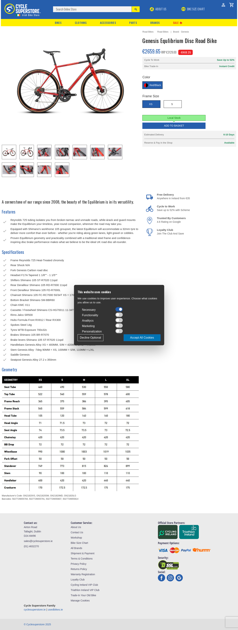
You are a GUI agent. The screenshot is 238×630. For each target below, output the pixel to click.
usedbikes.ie (55, 609)
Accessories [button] (108, 23)
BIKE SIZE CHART (193, 9)
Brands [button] (155, 23)
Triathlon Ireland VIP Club (85, 590)
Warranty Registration (83, 574)
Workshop (76, 537)
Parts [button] (133, 23)
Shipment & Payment (83, 553)
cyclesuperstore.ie (35, 609)
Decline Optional (90, 337)
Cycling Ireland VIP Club (84, 584)
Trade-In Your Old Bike (83, 595)
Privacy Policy (78, 563)
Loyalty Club (78, 579)
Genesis (185, 32)
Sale (178, 23)
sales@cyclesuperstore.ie (38, 541)
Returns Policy (79, 569)
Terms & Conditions (82, 558)
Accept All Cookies (142, 337)
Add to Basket (174, 125)
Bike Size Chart (79, 542)
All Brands (76, 548)
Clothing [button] (81, 23)
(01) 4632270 (31, 546)
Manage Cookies (80, 600)
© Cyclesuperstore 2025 (37, 624)
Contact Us (77, 532)
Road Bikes (147, 32)
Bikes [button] (58, 23)
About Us (158, 9)
